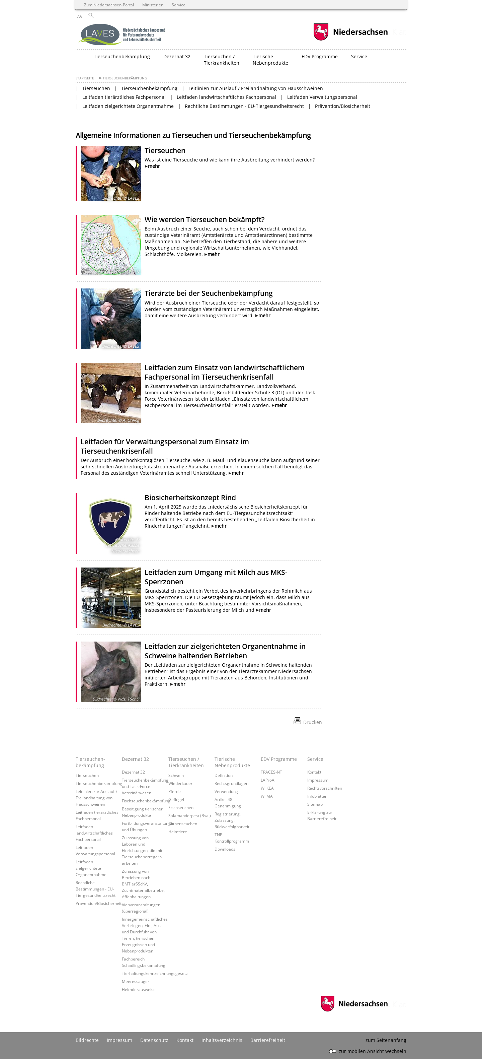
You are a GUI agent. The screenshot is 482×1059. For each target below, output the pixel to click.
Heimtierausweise (139, 989)
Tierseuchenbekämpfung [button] (122, 56)
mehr (154, 166)
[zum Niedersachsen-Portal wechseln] (350, 40)
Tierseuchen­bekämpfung (90, 762)
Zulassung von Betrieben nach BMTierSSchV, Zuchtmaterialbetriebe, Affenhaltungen (143, 883)
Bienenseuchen (182, 823)
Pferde (174, 791)
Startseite (85, 78)
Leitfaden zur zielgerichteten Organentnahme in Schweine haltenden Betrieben (225, 651)
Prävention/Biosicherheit (342, 106)
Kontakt (314, 772)
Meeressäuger (135, 981)
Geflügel (176, 799)
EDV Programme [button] (320, 56)
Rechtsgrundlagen (231, 783)
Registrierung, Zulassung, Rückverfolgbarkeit (232, 820)
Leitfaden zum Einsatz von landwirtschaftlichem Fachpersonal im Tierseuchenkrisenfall (225, 372)
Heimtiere (177, 831)
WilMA (267, 796)
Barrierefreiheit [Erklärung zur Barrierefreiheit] (267, 1040)
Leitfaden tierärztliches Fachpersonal (124, 97)
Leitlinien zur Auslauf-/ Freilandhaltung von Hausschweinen (255, 88)
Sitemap (315, 804)
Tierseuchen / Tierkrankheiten (186, 762)
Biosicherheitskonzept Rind (190, 497)
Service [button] (359, 56)
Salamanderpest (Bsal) (189, 815)
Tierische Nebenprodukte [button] (270, 59)
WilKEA (267, 788)
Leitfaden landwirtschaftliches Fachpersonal (226, 97)
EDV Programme (279, 759)
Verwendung (226, 791)
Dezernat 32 (135, 759)
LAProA (267, 780)
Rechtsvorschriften (324, 788)
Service (315, 759)
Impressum (317, 780)
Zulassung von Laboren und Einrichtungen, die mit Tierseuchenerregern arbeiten (142, 850)
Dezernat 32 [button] (176, 56)
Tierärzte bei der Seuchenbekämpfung (209, 293)
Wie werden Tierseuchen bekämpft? (205, 219)
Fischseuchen (180, 807)
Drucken (312, 722)
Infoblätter (317, 796)
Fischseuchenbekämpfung (146, 800)
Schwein (176, 775)
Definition (224, 775)
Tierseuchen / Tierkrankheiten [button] (221, 59)
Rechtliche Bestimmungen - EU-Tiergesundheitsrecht (244, 106)
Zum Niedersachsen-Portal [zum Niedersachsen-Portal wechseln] (109, 4)
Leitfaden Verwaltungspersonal (322, 97)
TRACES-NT (271, 772)
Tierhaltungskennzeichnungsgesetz (155, 973)
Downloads (225, 849)
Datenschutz (154, 1040)
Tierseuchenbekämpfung (125, 78)
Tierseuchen (96, 88)
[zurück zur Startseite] (122, 35)
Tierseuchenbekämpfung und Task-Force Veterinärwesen (145, 786)
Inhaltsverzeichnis (222, 1040)
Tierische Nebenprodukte (232, 762)
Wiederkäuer (180, 783)
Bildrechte (87, 1040)
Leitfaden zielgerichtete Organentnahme (128, 106)
